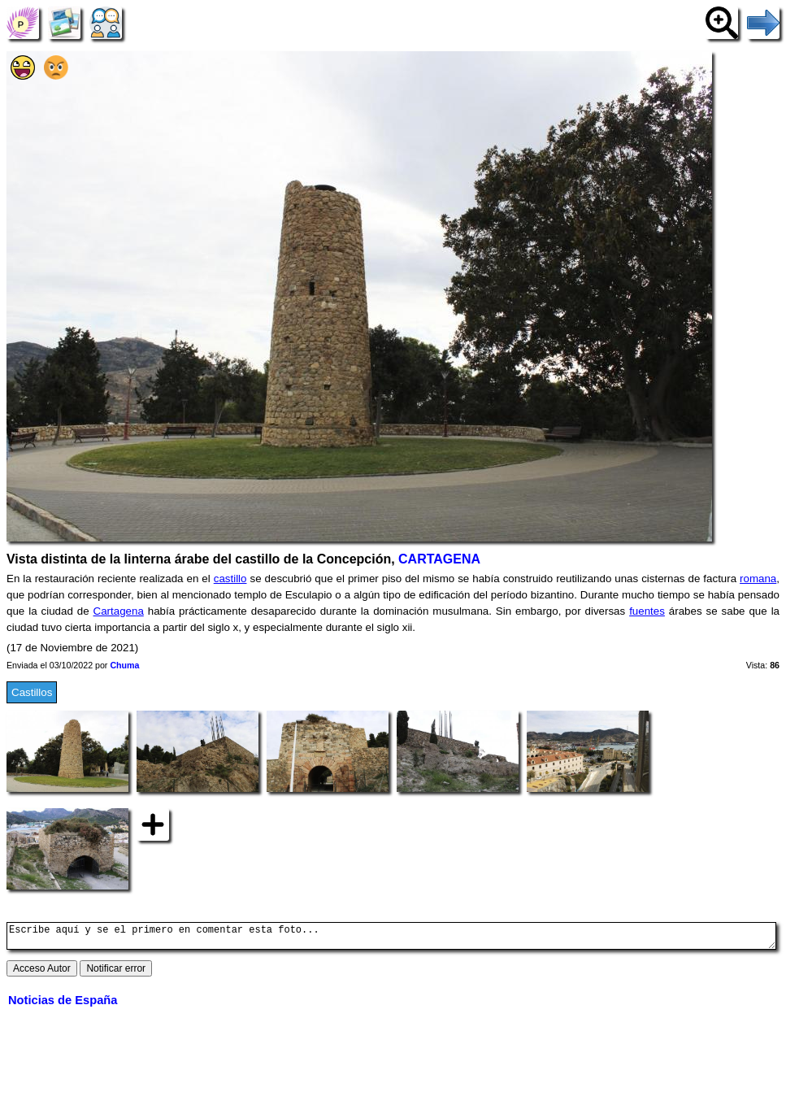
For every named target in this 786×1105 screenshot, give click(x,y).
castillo (230, 578)
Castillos (31, 692)
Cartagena (118, 611)
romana (758, 578)
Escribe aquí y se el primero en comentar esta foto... (391, 938)
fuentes (647, 611)
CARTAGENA (439, 559)
